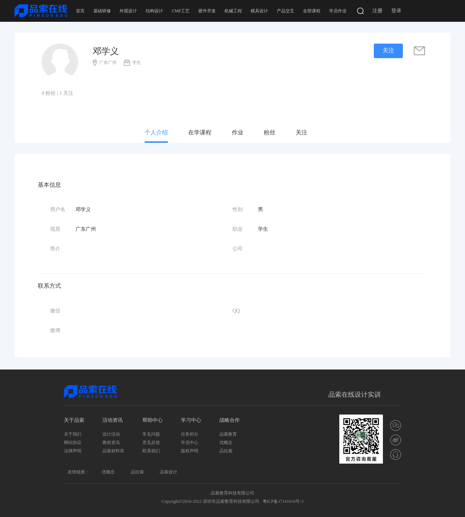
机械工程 (233, 10)
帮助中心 (152, 420)
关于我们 (72, 434)
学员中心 (189, 442)
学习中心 (191, 420)
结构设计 (154, 10)
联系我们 (151, 450)
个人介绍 (156, 132)
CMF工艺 (181, 10)
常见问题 (151, 434)
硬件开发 (207, 10)
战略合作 (229, 420)
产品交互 (285, 10)
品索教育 (228, 434)
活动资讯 (112, 420)
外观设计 (128, 10)
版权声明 (189, 450)
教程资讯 (111, 442)
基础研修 (102, 10)
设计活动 (111, 434)
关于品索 (74, 420)
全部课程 (311, 10)
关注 (301, 132)
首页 (80, 10)
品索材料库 (113, 450)
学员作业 (338, 10)
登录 (396, 10)
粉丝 (269, 132)
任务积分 (189, 434)
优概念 (225, 442)
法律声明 (72, 450)
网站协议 (72, 442)
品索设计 (168, 471)
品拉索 (225, 450)
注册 (377, 10)
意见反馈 (151, 442)
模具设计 (259, 10)
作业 (237, 132)
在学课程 (199, 132)
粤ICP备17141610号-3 (283, 501)
